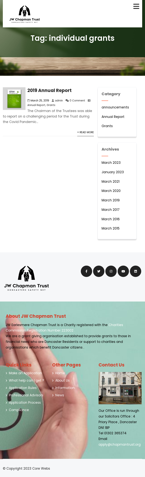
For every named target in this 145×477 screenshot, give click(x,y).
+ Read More (85, 132)
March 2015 (111, 228)
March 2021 (111, 181)
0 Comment (77, 100)
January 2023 (113, 172)
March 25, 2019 (40, 100)
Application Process (25, 402)
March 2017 (111, 209)
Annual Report (36, 105)
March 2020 (111, 191)
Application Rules (23, 388)
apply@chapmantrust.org (120, 444)
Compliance (19, 410)
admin (59, 100)
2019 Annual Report (49, 90)
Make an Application (25, 373)
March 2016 (111, 219)
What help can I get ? (26, 380)
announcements (115, 107)
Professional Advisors (26, 395)
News (59, 395)
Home (60, 373)
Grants (51, 105)
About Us (62, 380)
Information (65, 388)
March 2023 (111, 162)
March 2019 (111, 200)
